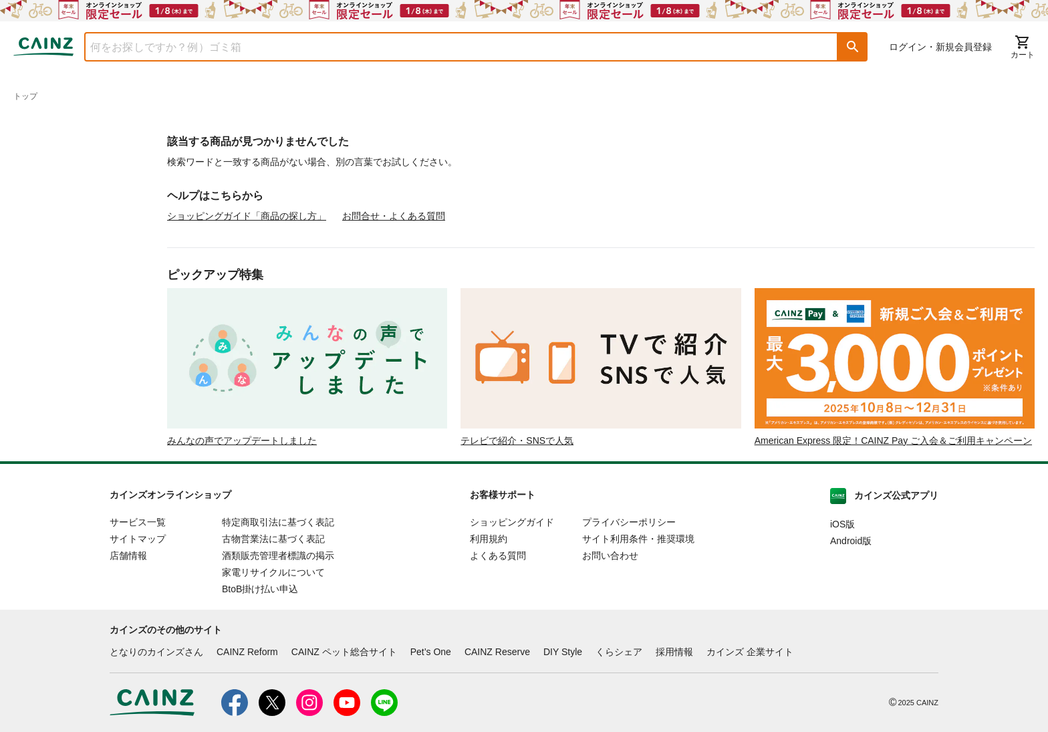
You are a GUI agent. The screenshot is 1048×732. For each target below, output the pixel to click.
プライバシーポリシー (629, 522)
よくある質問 (498, 555)
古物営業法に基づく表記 (273, 538)
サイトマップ (138, 538)
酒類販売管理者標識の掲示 (278, 555)
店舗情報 (128, 555)
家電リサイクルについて (273, 572)
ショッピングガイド (512, 522)
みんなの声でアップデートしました (242, 440)
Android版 (851, 540)
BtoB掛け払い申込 (260, 589)
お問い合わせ (610, 555)
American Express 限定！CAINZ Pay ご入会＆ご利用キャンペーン (893, 440)
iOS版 (842, 524)
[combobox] (451, 46)
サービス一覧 (138, 522)
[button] (853, 47)
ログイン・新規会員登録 (940, 46)
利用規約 (488, 538)
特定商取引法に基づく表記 (278, 522)
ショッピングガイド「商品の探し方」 (246, 216)
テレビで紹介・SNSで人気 (517, 440)
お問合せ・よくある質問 (393, 216)
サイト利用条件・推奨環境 (638, 538)
